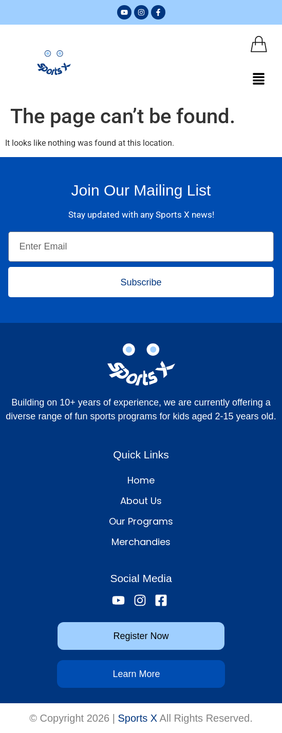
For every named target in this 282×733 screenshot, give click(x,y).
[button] (259, 79)
